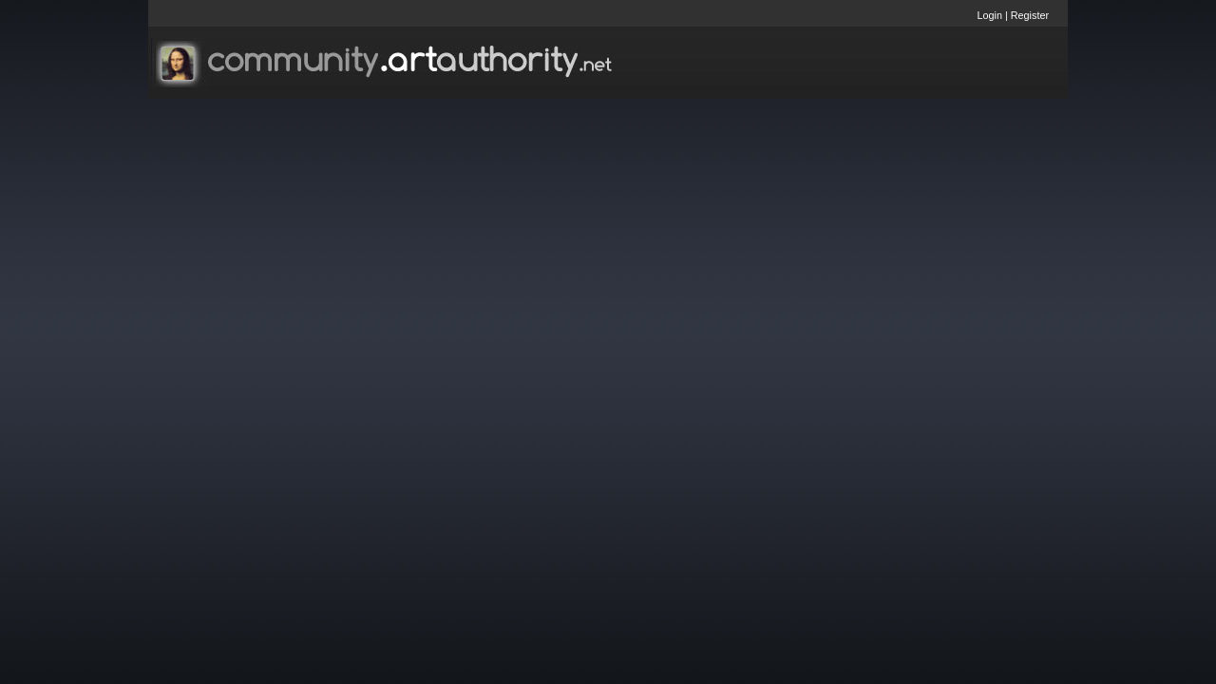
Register (1030, 15)
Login (990, 15)
